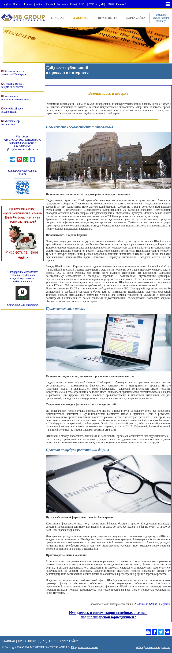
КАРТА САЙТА (135, 17)
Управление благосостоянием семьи (15, 98)
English (6, 4)
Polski (73, 4)
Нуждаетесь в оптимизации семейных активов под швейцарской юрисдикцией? (108, 615)
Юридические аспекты (84, 647)
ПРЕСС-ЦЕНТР (107, 17)
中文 (91, 4)
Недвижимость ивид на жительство (12, 85)
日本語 (110, 4)
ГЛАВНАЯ (57, 17)
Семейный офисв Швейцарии (12, 110)
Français (28, 4)
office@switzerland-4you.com (22, 149)
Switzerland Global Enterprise (152, 603)
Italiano (39, 4)
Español (50, 4)
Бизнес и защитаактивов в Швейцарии (14, 73)
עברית (82, 4)
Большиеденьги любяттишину (161, 17)
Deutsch (17, 4)
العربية (100, 4)
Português (62, 4)
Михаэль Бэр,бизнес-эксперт (10, 122)
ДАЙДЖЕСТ (81, 17)
